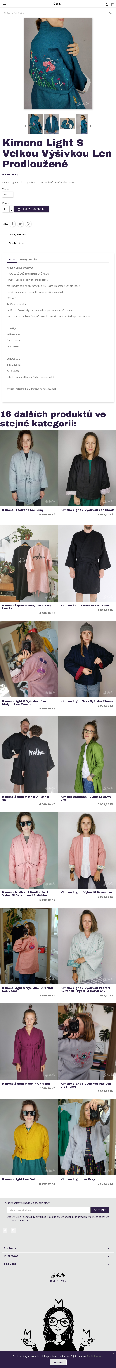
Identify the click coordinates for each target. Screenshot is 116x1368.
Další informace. (95, 1356)
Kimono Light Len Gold (19, 1179)
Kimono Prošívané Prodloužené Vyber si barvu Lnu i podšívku (25, 894)
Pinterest (28, 224)
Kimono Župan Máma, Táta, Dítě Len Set (26, 607)
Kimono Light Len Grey (78, 1179)
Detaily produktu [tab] (28, 259)
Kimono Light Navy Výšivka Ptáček (87, 701)
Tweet (20, 224)
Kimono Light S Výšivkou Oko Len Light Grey (86, 1085)
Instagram (13, 1230)
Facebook (5, 1230)
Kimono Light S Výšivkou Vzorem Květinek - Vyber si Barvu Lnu (85, 989)
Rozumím (58, 1362)
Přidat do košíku (31, 209)
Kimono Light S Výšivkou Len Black (87, 510)
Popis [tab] (12, 259)
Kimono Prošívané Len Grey (22, 510)
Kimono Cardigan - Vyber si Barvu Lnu (86, 798)
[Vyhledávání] (58, 12)
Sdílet (12, 224)
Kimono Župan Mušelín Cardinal (26, 1083)
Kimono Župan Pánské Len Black (85, 605)
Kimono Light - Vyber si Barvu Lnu (86, 892)
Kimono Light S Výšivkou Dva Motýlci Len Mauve (24, 703)
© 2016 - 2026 (58, 1280)
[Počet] (6, 209)
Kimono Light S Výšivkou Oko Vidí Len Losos (27, 989)
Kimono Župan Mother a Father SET (25, 798)
